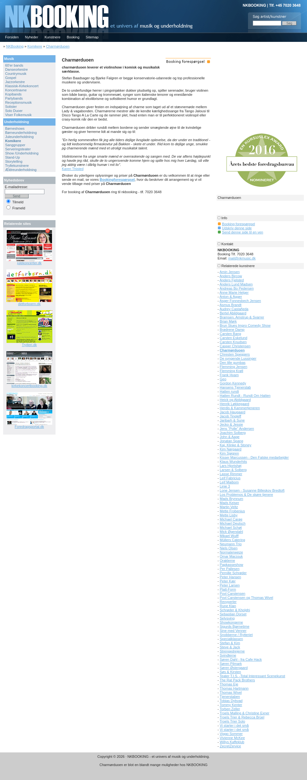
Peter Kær (228, 581)
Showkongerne (231, 622)
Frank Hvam (229, 375)
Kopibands (13, 94)
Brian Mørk (228, 321)
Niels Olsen (229, 548)
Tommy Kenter (231, 705)
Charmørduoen (57, 46)
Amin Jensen (229, 272)
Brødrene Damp (232, 329)
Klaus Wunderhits (233, 461)
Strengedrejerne (232, 651)
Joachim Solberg (233, 433)
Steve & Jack (230, 647)
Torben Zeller (230, 709)
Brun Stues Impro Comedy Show (245, 325)
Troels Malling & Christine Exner (245, 713)
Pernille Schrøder (233, 573)
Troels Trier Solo (232, 721)
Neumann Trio (231, 544)
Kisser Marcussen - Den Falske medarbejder (254, 457)
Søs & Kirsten (230, 672)
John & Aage (229, 437)
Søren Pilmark (231, 663)
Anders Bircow (230, 276)
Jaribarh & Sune (232, 420)
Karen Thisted (72, 169)
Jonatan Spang (231, 441)
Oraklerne (227, 560)
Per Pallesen (229, 569)
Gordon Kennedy (233, 383)
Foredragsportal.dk (29, 427)
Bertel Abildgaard (233, 313)
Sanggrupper (15, 145)
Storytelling (13, 161)
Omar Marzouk (231, 556)
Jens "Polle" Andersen (237, 428)
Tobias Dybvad (231, 701)
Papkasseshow (231, 565)
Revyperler (228, 602)
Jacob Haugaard (232, 412)
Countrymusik (15, 73)
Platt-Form (228, 589)
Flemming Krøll (231, 371)
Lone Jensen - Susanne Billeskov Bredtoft (252, 490)
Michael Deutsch (232, 523)
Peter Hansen (230, 577)
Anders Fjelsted (231, 280)
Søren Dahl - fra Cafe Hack (241, 659)
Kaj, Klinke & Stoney (235, 445)
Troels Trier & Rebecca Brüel (242, 717)
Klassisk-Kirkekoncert (21, 86)
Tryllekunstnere (17, 165)
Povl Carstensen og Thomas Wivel (246, 598)
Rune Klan (228, 606)
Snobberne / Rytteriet (236, 635)
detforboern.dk (29, 304)
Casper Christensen (235, 346)
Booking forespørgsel (238, 224)
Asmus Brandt (230, 305)
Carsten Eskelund (233, 338)
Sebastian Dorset (233, 614)
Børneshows (14, 128)
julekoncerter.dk (29, 263)
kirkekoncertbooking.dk (29, 386)
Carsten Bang (230, 334)
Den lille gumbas (232, 362)
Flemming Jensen (233, 367)
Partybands (14, 98)
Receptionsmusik (18, 102)
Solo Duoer (14, 111)
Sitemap (92, 37)
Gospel (10, 78)
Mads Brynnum (231, 499)
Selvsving (227, 618)
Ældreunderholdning (20, 170)
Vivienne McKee (232, 738)
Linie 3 (225, 486)
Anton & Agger (230, 296)
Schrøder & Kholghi (235, 610)
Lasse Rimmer (231, 474)
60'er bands (14, 65)
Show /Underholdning (21, 153)
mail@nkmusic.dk (242, 258)
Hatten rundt (229, 391)
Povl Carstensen (232, 593)
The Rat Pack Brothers (237, 680)
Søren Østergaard (234, 668)
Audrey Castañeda (233, 309)
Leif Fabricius (230, 478)
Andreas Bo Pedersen (236, 288)
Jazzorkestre (15, 82)
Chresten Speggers (235, 354)
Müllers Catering (232, 540)
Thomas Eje (229, 684)
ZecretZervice (230, 746)
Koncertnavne (16, 90)
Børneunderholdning (21, 132)
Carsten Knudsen (233, 342)
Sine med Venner (233, 631)
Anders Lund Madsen (236, 284)
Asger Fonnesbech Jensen (240, 301)
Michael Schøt (231, 527)
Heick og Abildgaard (235, 400)
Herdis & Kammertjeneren (240, 408)
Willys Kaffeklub (232, 742)
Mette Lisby (229, 515)
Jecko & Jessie (231, 424)
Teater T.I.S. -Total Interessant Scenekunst (252, 676)
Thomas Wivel (231, 692)
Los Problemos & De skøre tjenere (246, 494)
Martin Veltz (229, 507)
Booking (73, 37)
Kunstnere (52, 37)
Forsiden (12, 37)
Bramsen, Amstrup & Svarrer (242, 317)
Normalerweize (231, 552)
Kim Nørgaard (230, 449)
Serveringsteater (18, 149)
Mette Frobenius (232, 511)
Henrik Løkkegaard (234, 404)
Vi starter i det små (234, 725)
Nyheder (31, 37)
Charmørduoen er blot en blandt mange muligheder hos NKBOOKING (154, 765)
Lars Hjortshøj (230, 466)
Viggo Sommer (231, 734)
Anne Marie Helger (234, 292)
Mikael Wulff (229, 536)
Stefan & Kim (230, 643)
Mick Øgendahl (231, 532)
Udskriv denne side (237, 228)
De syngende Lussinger (238, 358)
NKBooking (14, 46)
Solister (11, 106)
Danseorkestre (16, 69)
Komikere (34, 46)
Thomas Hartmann (234, 688)
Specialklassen (231, 639)
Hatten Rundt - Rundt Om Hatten (245, 395)
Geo (223, 379)
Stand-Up (12, 157)
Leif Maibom (229, 482)
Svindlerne (228, 655)
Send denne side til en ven (242, 232)
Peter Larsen (230, 585)
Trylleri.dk (29, 345)
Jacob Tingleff (230, 416)
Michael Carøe (231, 519)
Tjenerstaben (230, 696)
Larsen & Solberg (233, 470)
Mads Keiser (229, 503)
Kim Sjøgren (229, 453)
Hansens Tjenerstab (235, 387)
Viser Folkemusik (18, 115)
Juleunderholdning (19, 137)
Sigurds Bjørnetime (235, 626)
